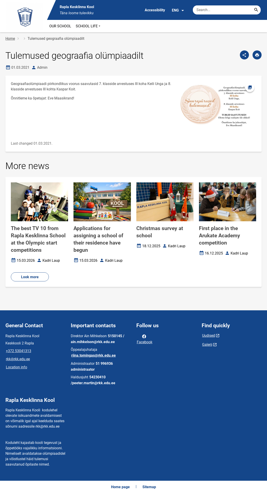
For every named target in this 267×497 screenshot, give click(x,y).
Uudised (208, 335)
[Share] (244, 54)
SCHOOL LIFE (88, 26)
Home (10, 38)
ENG (178, 10)
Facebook (144, 338)
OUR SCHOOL (60, 26)
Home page (120, 487)
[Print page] (257, 54)
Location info (16, 367)
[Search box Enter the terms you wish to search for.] (227, 9)
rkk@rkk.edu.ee (18, 359)
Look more (30, 277)
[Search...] (256, 10)
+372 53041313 (18, 351)
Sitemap (149, 487)
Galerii (207, 344)
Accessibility (155, 10)
